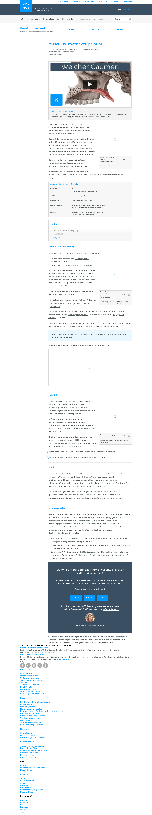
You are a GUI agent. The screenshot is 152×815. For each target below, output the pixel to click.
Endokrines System (30, 713)
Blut (62, 312)
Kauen (75, 142)
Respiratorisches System (32, 716)
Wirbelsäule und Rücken (32, 680)
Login (116, 2)
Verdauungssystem (29, 718)
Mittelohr (53, 432)
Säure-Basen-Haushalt (31, 722)
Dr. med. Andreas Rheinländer (89, 49)
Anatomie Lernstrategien (32, 746)
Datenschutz (26, 792)
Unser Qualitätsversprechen (34, 648)
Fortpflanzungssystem (31, 725)
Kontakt (24, 785)
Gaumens (62, 134)
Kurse (118, 9)
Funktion (58, 234)
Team (22, 778)
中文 (22, 812)
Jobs (22, 783)
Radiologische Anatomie (32, 694)
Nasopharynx (73, 163)
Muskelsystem (27, 704)
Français (24, 807)
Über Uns (25, 774)
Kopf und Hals (68, 19)
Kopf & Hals (26, 687)
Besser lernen (90, 2)
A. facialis (91, 300)
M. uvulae (69, 286)
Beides (119, 29)
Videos (71, 29)
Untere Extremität (29, 678)
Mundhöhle (54, 130)
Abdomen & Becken (30, 685)
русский (23, 809)
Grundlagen (26, 673)
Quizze (95, 29)
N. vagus (101, 326)
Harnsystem (26, 720)
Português (25, 805)
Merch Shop (26, 770)
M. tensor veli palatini (74, 160)
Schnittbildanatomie (50, 19)
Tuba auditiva (80, 166)
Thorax (23, 682)
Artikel (128, 9)
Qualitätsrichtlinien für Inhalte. (63, 533)
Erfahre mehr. (48, 652)
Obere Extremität (29, 676)
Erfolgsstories (27, 755)
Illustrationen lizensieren (32, 768)
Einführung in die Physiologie (35, 702)
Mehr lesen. (111, 609)
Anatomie (34, 19)
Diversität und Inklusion (32, 655)
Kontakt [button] (77, 2)
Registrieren (127, 2)
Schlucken (53, 166)
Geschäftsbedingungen (31, 790)
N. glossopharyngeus (77, 326)
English (24, 800)
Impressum (26, 787)
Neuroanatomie (28, 689)
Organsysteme (27, 735)
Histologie (25, 729)
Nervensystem (27, 707)
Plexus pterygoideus (78, 315)
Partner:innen (27, 781)
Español (24, 803)
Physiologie (26, 698)
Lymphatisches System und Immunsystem (41, 711)
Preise (23, 766)
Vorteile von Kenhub (30, 753)
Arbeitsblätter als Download (34, 750)
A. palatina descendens (61, 304)
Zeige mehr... (122, 303)
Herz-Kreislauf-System (31, 709)
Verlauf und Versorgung (66, 231)
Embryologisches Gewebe (33, 738)
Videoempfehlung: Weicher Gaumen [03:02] (71, 111)
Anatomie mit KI (28, 757)
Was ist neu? (64, 2)
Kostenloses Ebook (29, 748)
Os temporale (82, 259)
